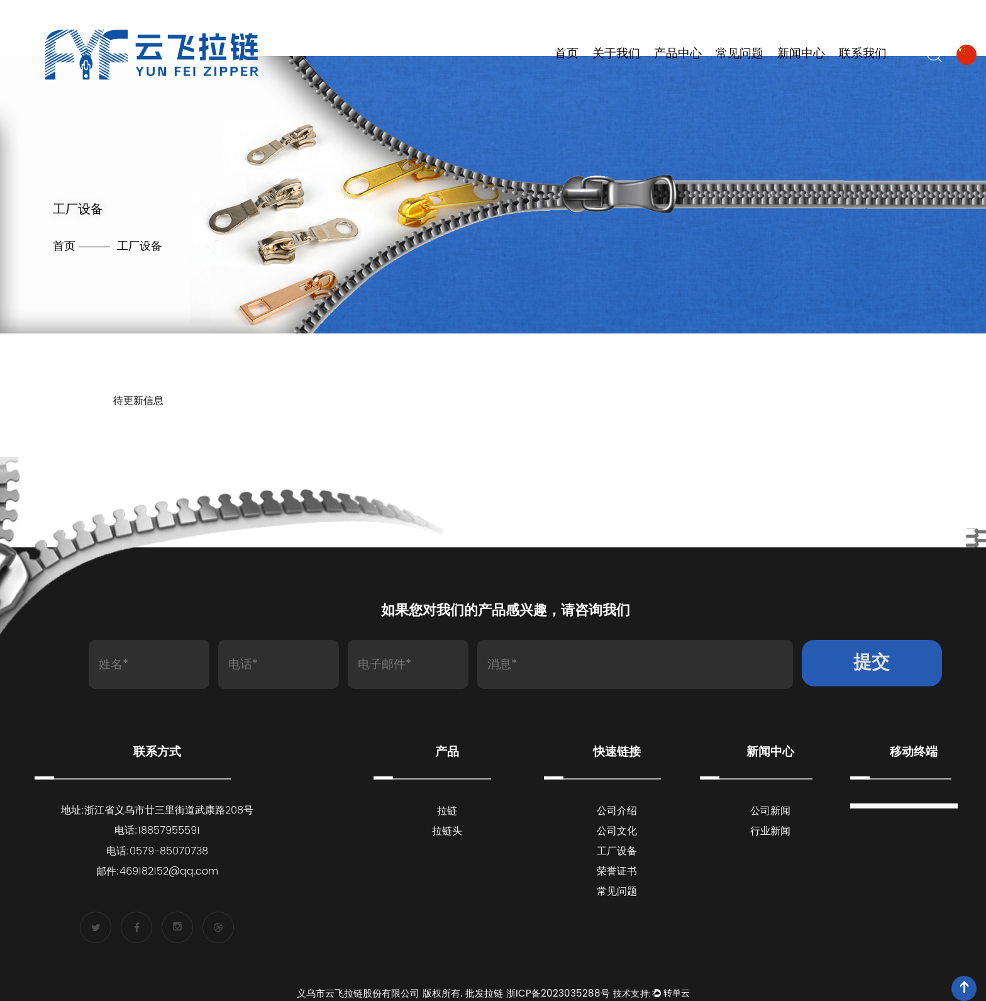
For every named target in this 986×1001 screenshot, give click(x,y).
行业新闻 (770, 831)
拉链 (447, 811)
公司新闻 (770, 811)
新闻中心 (801, 54)
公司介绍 (617, 811)
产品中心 (678, 54)
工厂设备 (617, 851)
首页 (567, 54)
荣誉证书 (617, 871)
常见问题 (739, 54)
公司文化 (617, 831)
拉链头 (447, 831)
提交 (871, 663)
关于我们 (616, 54)
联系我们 (863, 54)
